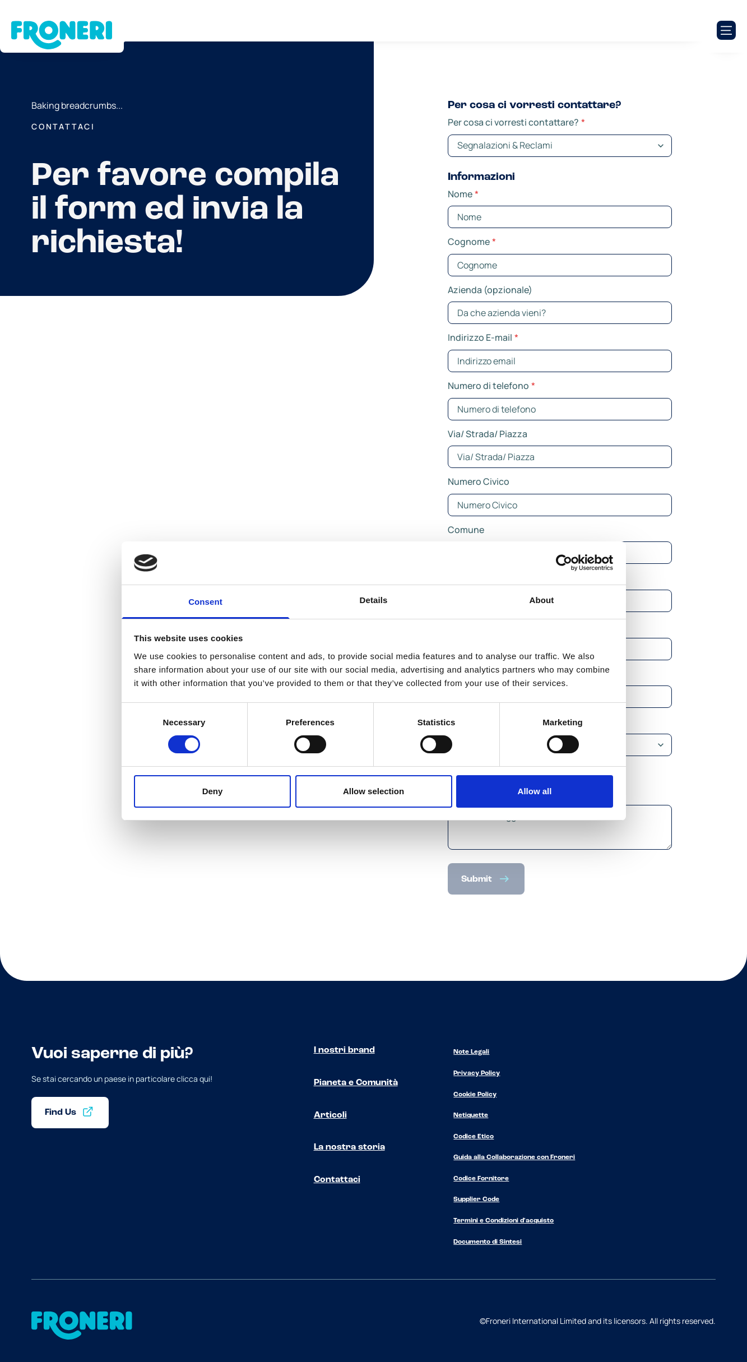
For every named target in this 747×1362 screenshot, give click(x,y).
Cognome (472, 241)
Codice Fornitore (481, 1178)
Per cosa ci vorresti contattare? (516, 122)
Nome (463, 194)
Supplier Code (476, 1199)
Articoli (330, 1115)
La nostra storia (349, 1147)
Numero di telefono (491, 385)
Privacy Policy (476, 1073)
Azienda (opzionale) (490, 290)
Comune (466, 530)
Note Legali (471, 1052)
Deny (212, 791)
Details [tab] (374, 600)
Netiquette (470, 1115)
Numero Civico (478, 481)
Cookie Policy (475, 1094)
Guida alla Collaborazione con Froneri (514, 1157)
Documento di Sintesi (487, 1242)
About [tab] (542, 600)
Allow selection (373, 791)
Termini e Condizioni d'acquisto (503, 1220)
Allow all (535, 791)
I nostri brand (344, 1050)
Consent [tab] (205, 601)
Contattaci (337, 1179)
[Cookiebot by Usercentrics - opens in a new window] (564, 562)
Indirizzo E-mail (483, 337)
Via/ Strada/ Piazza (487, 434)
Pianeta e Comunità (356, 1082)
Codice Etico (473, 1136)
